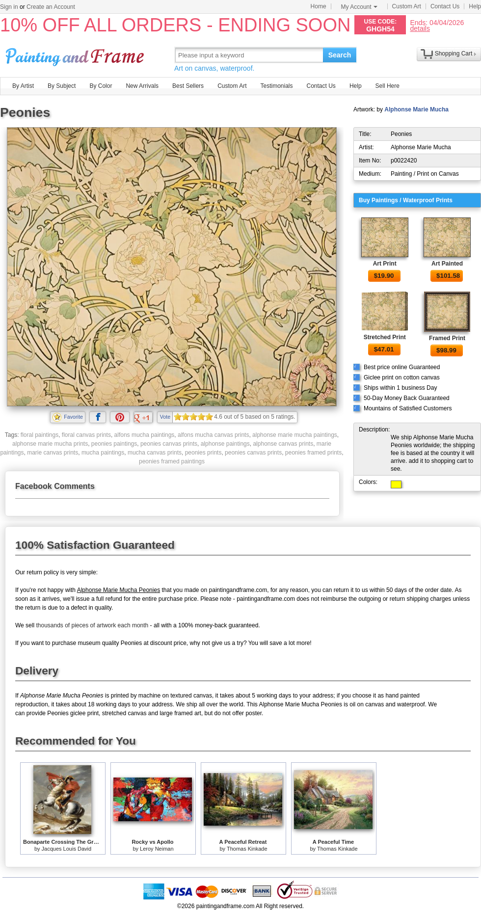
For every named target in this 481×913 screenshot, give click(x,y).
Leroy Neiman (156, 849)
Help (475, 6)
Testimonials (276, 85)
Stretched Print (385, 337)
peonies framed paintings (172, 461)
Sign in (9, 6)
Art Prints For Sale (76, 55)
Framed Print (447, 338)
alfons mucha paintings (144, 434)
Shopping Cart (454, 53)
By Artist (23, 85)
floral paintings (39, 434)
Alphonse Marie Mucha (416, 109)
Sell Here (387, 85)
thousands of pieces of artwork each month (92, 625)
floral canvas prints (86, 434)
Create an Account (51, 6)
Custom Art (406, 6)
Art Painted (447, 263)
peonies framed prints (313, 452)
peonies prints (203, 452)
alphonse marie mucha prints (50, 443)
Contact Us (444, 6)
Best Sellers (188, 85)
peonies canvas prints (168, 443)
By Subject (62, 85)
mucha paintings (102, 452)
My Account (359, 6)
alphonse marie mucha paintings (294, 434)
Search (339, 55)
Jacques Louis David (67, 849)
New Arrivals (142, 85)
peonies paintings (114, 443)
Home (318, 6)
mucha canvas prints (155, 452)
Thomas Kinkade (247, 849)
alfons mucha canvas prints (213, 434)
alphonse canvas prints (283, 443)
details (419, 28)
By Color (100, 85)
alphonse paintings (225, 443)
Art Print (385, 263)
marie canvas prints (52, 452)
